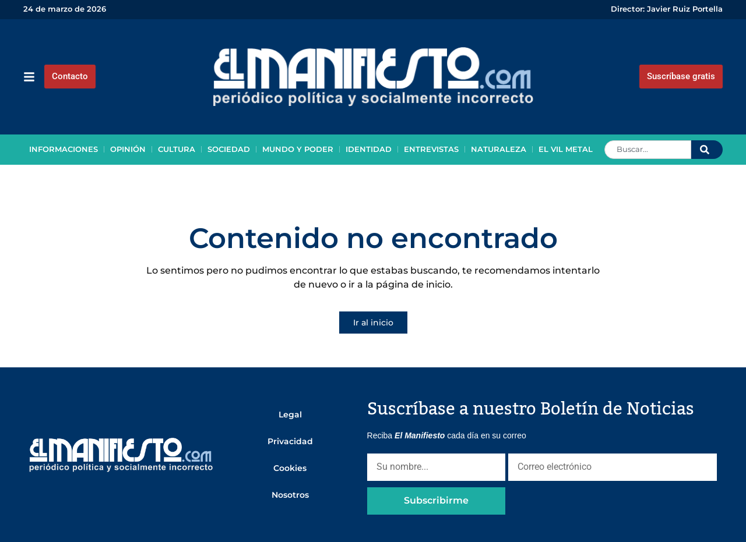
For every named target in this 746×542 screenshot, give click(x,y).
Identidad (369, 149)
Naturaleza (498, 149)
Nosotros (290, 495)
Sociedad (228, 149)
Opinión (128, 149)
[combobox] (647, 149)
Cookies (290, 468)
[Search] (707, 149)
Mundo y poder (297, 149)
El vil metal (566, 149)
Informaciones (63, 149)
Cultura (176, 149)
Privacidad (290, 441)
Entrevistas (431, 149)
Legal (290, 414)
